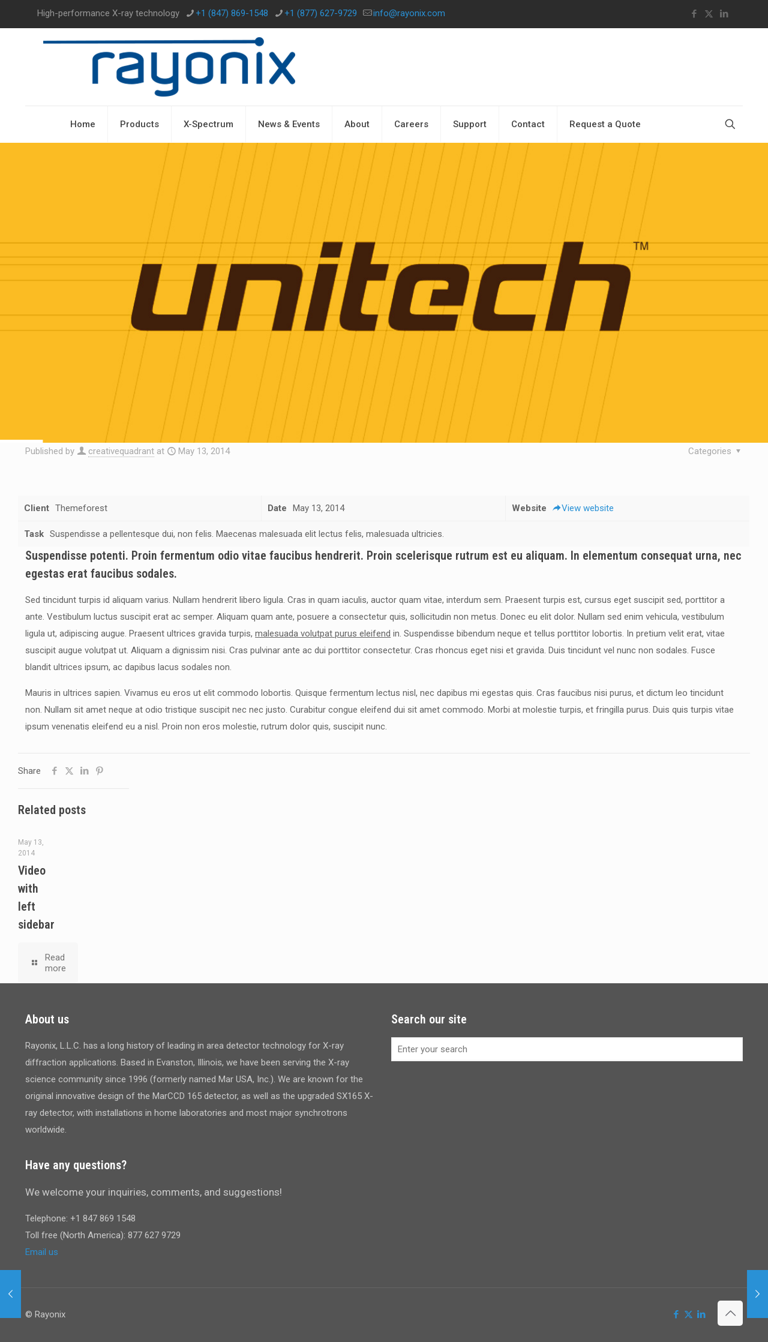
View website (583, 508)
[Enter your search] (567, 1049)
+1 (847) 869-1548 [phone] (232, 13)
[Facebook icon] (693, 13)
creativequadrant (121, 451)
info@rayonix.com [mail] (409, 13)
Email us (41, 1252)
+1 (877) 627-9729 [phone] (320, 13)
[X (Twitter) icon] (708, 13)
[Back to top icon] (730, 1313)
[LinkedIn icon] (723, 13)
